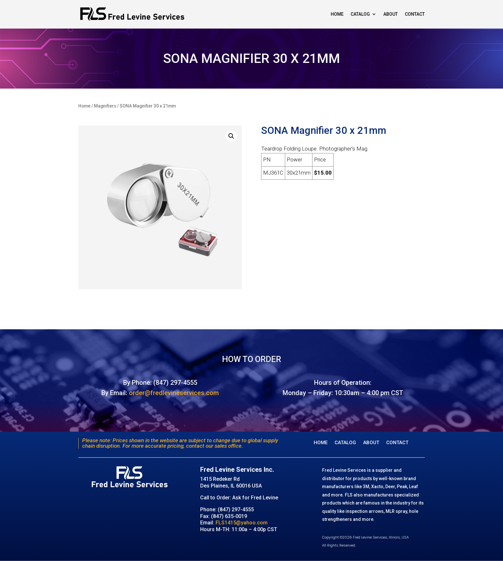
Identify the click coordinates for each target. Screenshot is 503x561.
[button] (231, 136)
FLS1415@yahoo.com (242, 523)
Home (337, 14)
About (390, 14)
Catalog (360, 14)
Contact (415, 14)
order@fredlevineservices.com (174, 393)
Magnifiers (105, 105)
